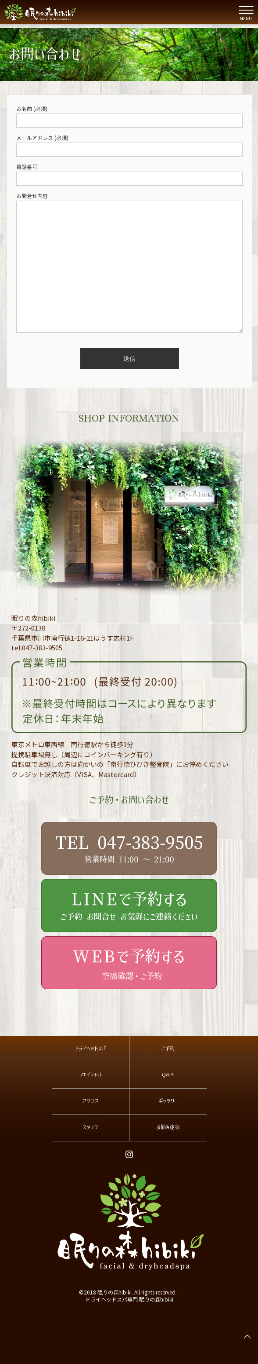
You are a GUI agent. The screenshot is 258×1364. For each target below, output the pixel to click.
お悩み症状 (167, 1127)
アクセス (90, 1100)
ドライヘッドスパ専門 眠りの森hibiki (129, 1299)
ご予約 (168, 1048)
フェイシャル (90, 1074)
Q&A (168, 1074)
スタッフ (90, 1127)
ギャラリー (168, 1100)
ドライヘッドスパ (90, 1048)
